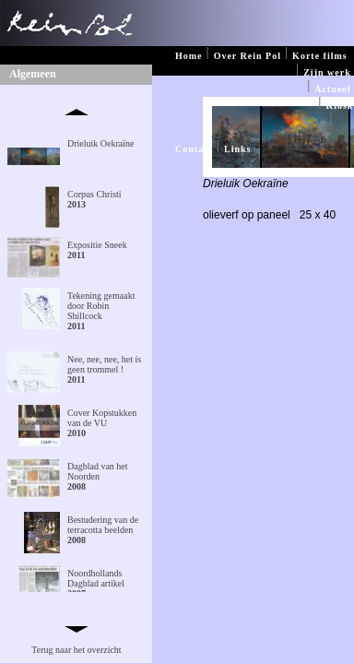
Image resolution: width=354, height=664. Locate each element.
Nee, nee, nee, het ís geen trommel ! (104, 369)
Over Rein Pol (247, 56)
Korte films (320, 56)
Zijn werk (327, 72)
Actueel (332, 89)
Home (189, 56)
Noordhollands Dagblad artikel (95, 583)
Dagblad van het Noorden (97, 476)
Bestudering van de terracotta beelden (102, 530)
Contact (194, 149)
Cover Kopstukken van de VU (101, 423)
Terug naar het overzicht (76, 650)
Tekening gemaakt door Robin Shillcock (101, 310)
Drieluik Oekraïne (100, 143)
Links (237, 149)
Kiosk (339, 106)
